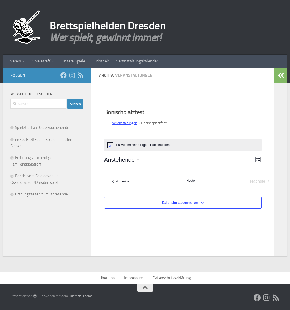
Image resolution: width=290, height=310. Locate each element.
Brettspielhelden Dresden (108, 25)
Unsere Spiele (73, 61)
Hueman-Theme (81, 296)
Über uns (107, 277)
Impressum (133, 277)
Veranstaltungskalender (137, 61)
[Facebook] (63, 75)
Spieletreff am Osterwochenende (42, 127)
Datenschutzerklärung (171, 277)
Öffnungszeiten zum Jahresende (41, 194)
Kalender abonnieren (180, 202)
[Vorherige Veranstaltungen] (120, 181)
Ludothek (100, 61)
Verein (15, 61)
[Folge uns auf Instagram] (72, 75)
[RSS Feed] (80, 75)
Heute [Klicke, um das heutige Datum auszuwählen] (190, 180)
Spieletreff (41, 61)
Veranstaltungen (124, 123)
